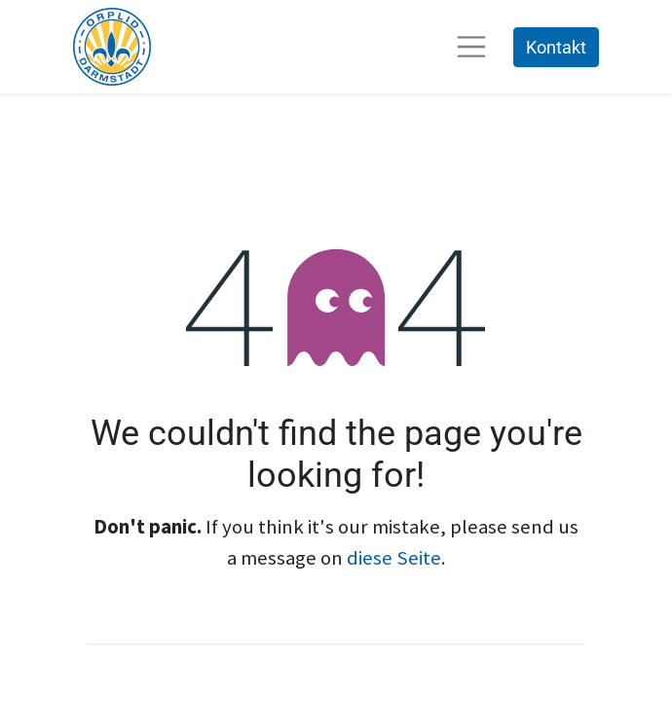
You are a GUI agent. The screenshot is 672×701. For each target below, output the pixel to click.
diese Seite (394, 558)
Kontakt (556, 47)
